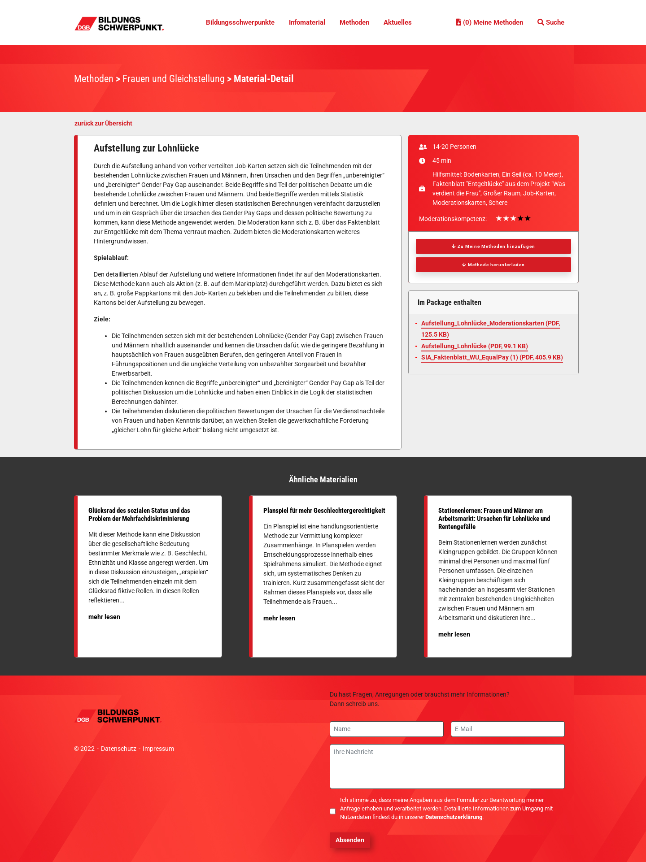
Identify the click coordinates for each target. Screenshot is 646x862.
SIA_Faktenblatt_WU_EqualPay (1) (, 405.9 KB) (492, 357)
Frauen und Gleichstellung (173, 78)
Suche (550, 22)
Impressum (158, 748)
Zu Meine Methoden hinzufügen (493, 246)
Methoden (354, 22)
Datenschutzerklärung (453, 817)
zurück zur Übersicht (103, 123)
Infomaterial (307, 22)
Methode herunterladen (493, 264)
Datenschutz (118, 748)
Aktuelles (398, 22)
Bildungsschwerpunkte (240, 22)
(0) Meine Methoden (489, 22)
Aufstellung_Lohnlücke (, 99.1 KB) (474, 346)
